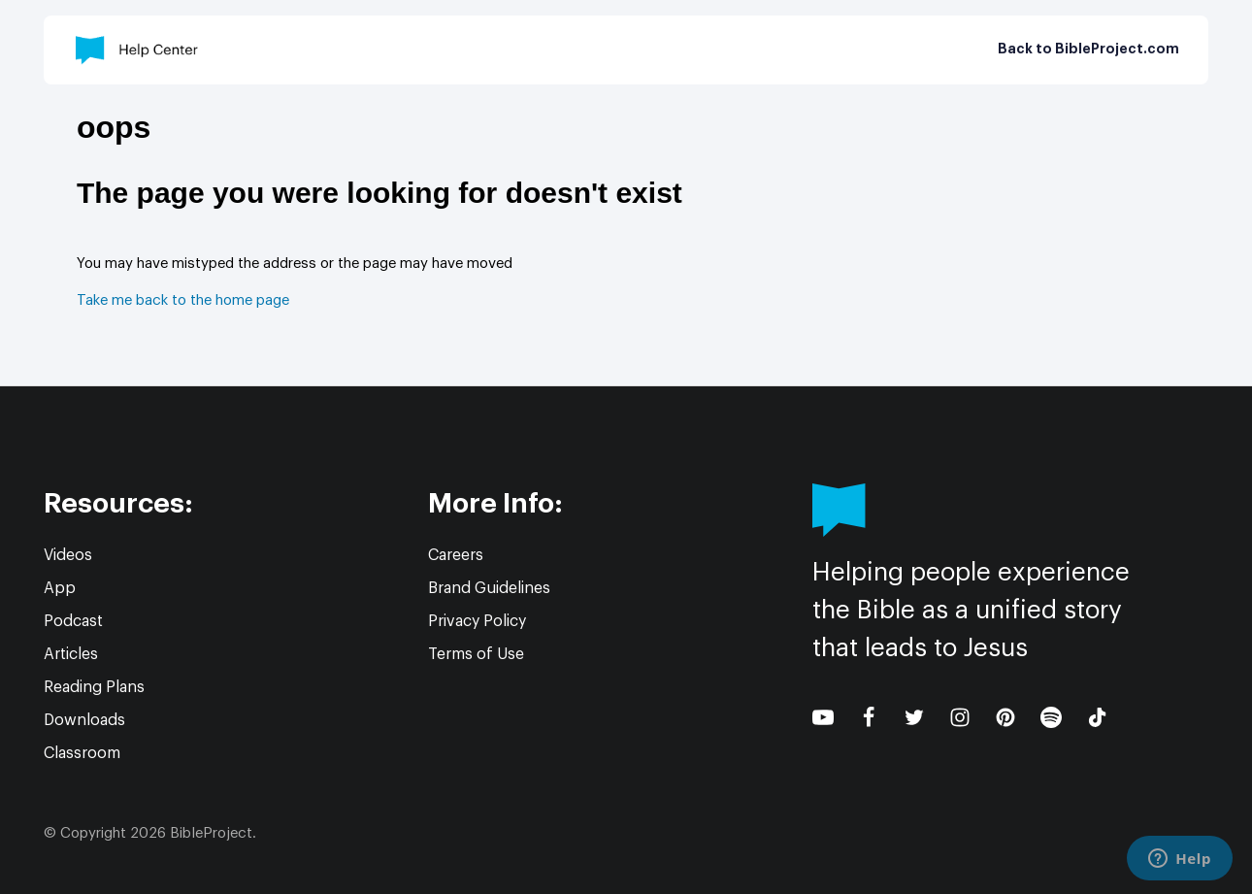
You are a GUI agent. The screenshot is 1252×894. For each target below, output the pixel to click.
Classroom (82, 753)
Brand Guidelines (489, 588)
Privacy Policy (477, 621)
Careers (455, 555)
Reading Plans (94, 687)
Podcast (73, 621)
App (60, 588)
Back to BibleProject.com (1088, 49)
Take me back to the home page (183, 300)
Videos (68, 555)
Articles (71, 654)
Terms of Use (476, 654)
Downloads (84, 720)
